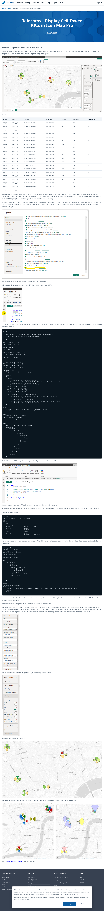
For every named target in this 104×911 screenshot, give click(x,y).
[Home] (8, 2)
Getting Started (32, 886)
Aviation (56, 880)
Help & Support (52, 3)
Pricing (27, 3)
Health (55, 885)
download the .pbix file (14, 861)
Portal (62, 3)
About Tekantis (6, 877)
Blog (42, 3)
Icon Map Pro (31, 877)
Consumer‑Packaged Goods (61, 883)
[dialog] (52, 897)
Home (4, 8)
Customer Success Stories (61, 877)
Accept (69, 904)
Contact (4, 880)
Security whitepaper (7, 889)
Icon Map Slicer (32, 880)
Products (20, 3)
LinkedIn (82, 880)
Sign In (99, 3)
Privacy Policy (6, 882)
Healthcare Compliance (8, 887)
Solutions (36, 3)
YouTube (82, 882)
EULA (3, 884)
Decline (83, 904)
